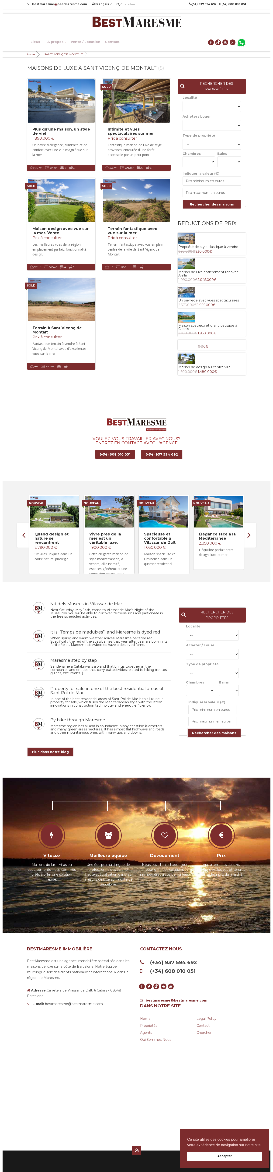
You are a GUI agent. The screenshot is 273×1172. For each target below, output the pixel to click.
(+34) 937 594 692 (162, 454)
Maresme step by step (73, 659)
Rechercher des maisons (212, 204)
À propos (56, 42)
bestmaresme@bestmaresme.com (173, 1000)
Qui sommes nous (155, 1039)
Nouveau (37, 502)
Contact (112, 42)
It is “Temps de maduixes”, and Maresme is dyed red (105, 631)
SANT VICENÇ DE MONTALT (63, 54)
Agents (146, 1032)
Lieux (37, 42)
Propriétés (148, 1025)
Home (31, 54)
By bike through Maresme (77, 719)
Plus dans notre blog (50, 751)
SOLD (106, 87)
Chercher (204, 1032)
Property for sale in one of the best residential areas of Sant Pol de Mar (106, 690)
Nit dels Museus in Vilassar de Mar (86, 603)
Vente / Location (85, 42)
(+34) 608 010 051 (115, 454)
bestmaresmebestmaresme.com (57, 4)
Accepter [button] (224, 1156)
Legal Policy (206, 1018)
